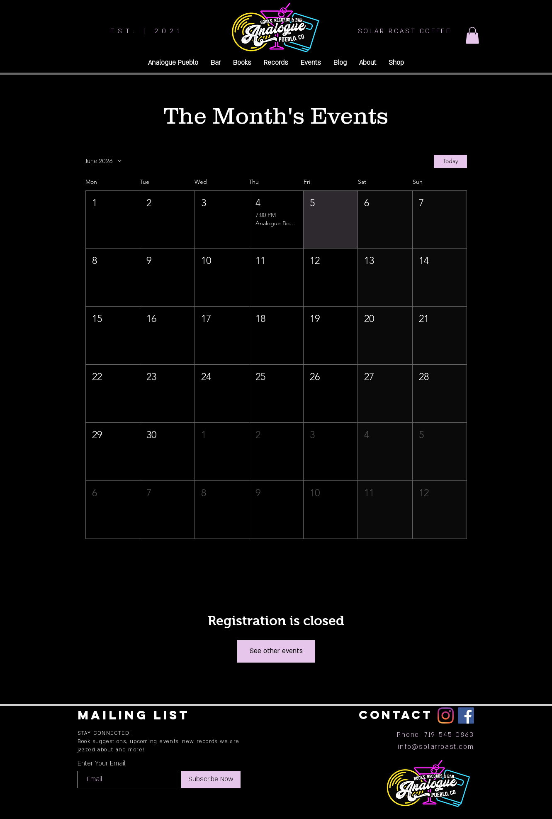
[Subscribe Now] (211, 779)
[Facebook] (466, 715)
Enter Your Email (102, 763)
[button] (472, 35)
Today (450, 161)
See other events (276, 651)
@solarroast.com (442, 746)
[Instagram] (446, 715)
